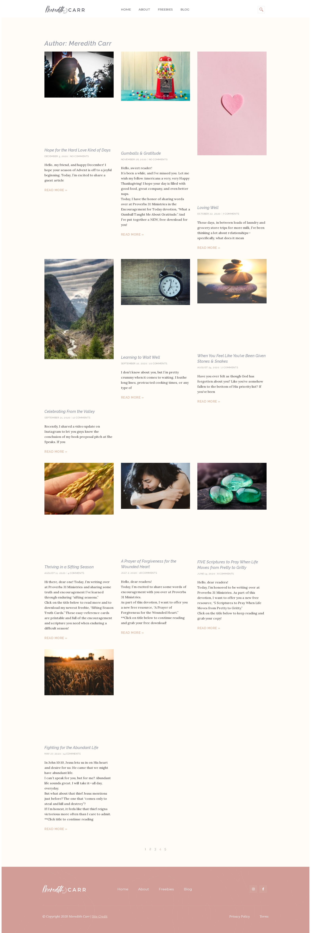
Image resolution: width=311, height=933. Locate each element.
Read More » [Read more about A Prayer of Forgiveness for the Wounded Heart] (132, 633)
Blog (184, 9)
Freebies (164, 9)
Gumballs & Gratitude (141, 153)
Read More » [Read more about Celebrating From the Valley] (55, 452)
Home (126, 9)
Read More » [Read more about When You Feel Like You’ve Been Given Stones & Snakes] (208, 401)
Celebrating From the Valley (69, 411)
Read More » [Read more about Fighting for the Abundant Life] (55, 829)
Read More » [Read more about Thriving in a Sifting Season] (55, 638)
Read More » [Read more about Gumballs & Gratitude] (132, 234)
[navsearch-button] (261, 9)
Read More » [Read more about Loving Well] (208, 248)
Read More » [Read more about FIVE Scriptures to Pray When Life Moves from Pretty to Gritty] (208, 628)
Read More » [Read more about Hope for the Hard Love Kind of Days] (55, 190)
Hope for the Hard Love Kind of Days (77, 150)
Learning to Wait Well (140, 357)
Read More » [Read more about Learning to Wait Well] (132, 397)
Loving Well (208, 207)
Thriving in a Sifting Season (69, 567)
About (144, 9)
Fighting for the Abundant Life (71, 747)
